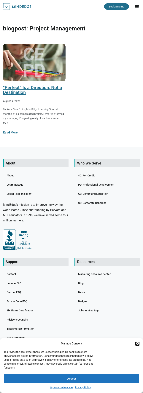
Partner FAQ (14, 292)
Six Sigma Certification (20, 310)
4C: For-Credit (86, 175)
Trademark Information (20, 328)
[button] (137, 344)
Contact (11, 274)
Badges (82, 301)
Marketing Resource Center (94, 274)
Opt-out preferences (61, 387)
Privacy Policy (83, 387)
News (81, 292)
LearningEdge (15, 184)
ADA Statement (16, 337)
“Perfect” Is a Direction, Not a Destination (32, 90)
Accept (71, 378)
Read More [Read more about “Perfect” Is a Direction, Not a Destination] (10, 132)
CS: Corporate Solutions (92, 202)
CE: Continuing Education (93, 193)
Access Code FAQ (17, 301)
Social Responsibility (19, 193)
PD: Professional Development (96, 184)
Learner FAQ (14, 283)
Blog (81, 283)
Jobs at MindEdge (88, 310)
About (10, 175)
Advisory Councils (17, 319)
